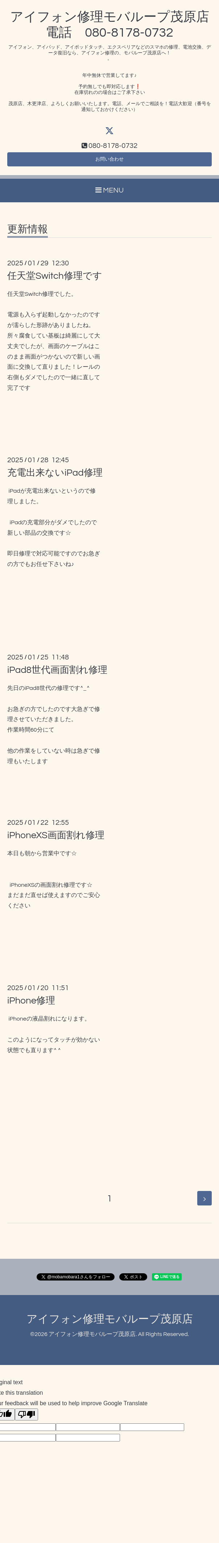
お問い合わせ (109, 162)
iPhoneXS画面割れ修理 (55, 839)
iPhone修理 (31, 1004)
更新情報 (27, 233)
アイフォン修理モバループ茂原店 (109, 1323)
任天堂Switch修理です (54, 279)
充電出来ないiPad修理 (55, 476)
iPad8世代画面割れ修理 (57, 673)
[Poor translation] (26, 1418)
